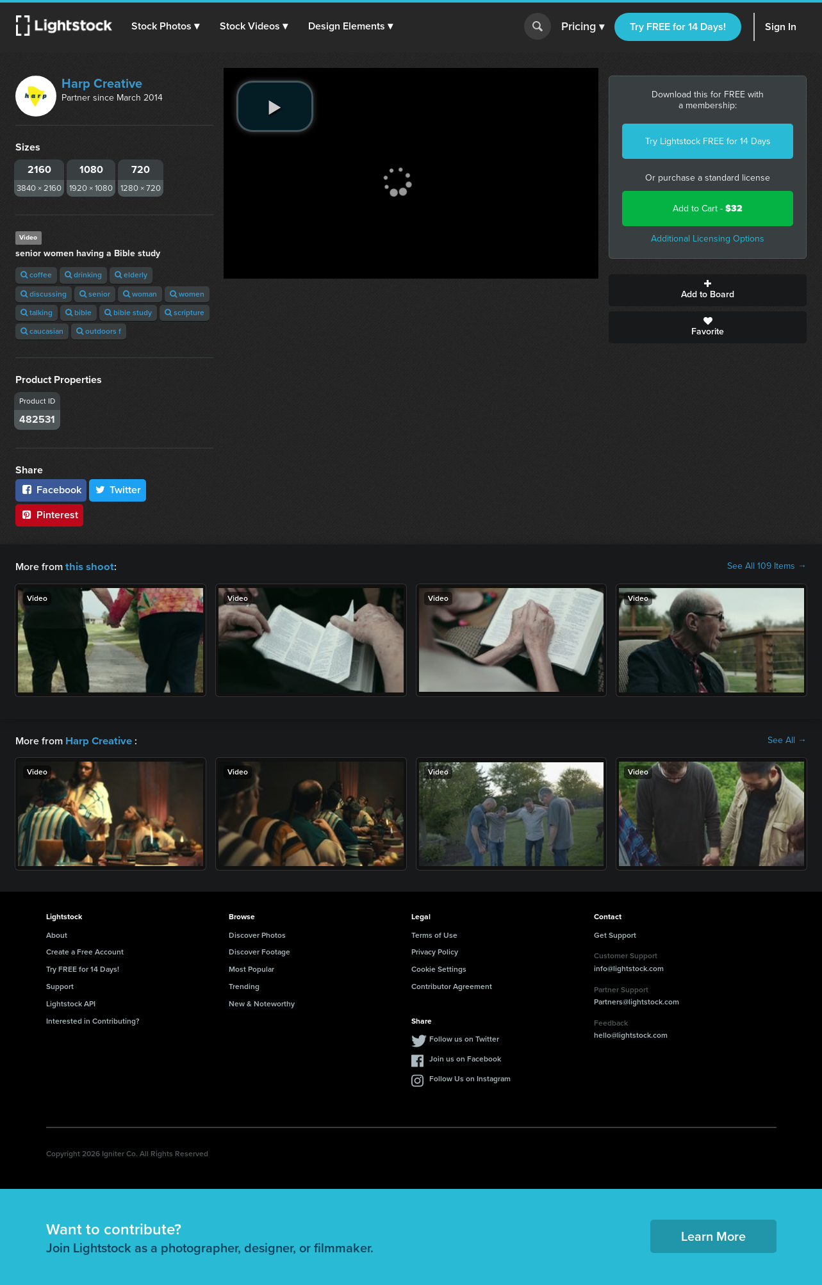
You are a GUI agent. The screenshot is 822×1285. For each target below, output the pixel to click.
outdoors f (98, 331)
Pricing (582, 27)
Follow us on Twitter (464, 1038)
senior (94, 294)
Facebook (51, 489)
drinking (83, 275)
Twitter (118, 489)
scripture (184, 312)
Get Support (615, 934)
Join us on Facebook (465, 1057)
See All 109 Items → (767, 566)
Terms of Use (434, 934)
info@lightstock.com (629, 967)
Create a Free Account (85, 950)
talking (37, 312)
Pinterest (49, 514)
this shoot (87, 566)
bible (78, 312)
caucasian (42, 331)
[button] (166, 26)
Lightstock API (70, 1002)
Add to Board (707, 290)
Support (60, 985)
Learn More (713, 1235)
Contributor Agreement (451, 985)
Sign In (780, 26)
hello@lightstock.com (631, 1034)
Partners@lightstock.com (636, 1000)
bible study (128, 312)
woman (140, 294)
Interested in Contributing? (93, 1020)
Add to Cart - (708, 208)
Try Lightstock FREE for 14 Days (708, 141)
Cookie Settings (438, 968)
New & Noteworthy (262, 1002)
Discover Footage (259, 950)
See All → (787, 739)
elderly (131, 275)
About (56, 934)
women (187, 294)
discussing (44, 294)
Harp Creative (102, 83)
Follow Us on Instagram (470, 1077)
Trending (244, 985)
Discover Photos (257, 934)
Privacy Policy (434, 950)
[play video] (274, 106)
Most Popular (251, 968)
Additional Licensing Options (707, 238)
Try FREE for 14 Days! (678, 26)
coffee (36, 275)
